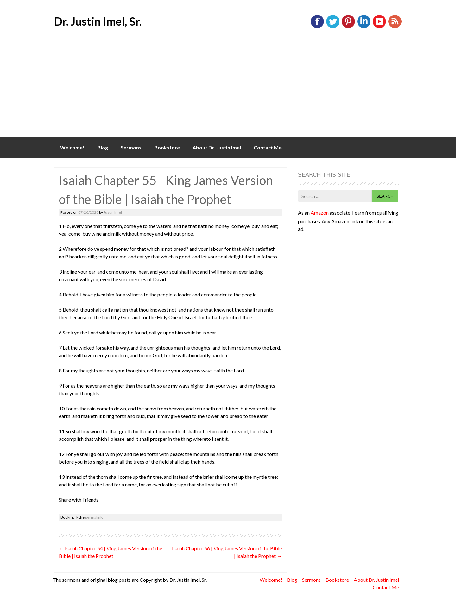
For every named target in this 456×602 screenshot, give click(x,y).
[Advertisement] (228, 90)
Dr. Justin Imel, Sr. (98, 21)
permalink (93, 517)
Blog (102, 147)
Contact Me (268, 147)
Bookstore (167, 147)
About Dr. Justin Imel (217, 147)
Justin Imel (113, 212)
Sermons (131, 147)
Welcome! (72, 147)
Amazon (320, 213)
